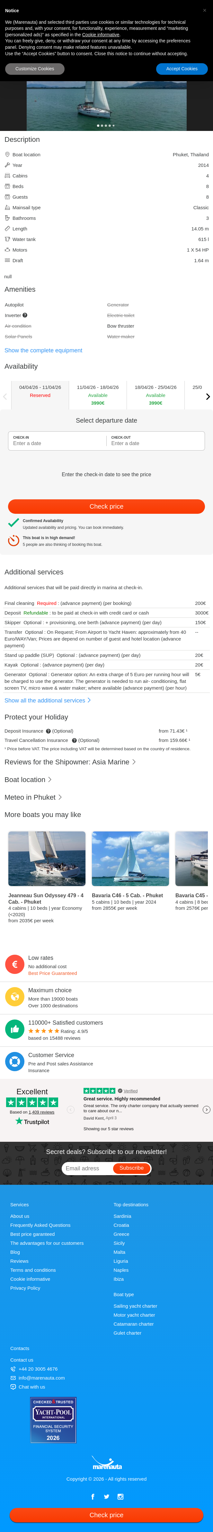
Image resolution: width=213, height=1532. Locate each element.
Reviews (19, 1261)
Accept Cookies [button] (182, 68)
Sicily (119, 1243)
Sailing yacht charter (135, 1306)
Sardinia (122, 1216)
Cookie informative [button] (101, 34)
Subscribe (132, 1168)
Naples (121, 1270)
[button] (205, 10)
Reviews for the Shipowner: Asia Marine (70, 762)
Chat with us (27, 1387)
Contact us (21, 1360)
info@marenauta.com (37, 1378)
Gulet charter (128, 1333)
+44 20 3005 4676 (34, 1369)
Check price (107, 506)
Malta (120, 1252)
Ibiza (119, 1279)
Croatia (121, 1225)
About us (19, 1216)
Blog (15, 1252)
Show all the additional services (48, 700)
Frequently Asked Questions (40, 1225)
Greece (121, 1234)
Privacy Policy (25, 1288)
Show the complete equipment (43, 350)
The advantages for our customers (47, 1243)
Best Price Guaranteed (52, 973)
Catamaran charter (134, 1324)
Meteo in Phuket (33, 797)
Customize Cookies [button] (34, 68)
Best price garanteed (32, 1234)
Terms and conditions (33, 1270)
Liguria (121, 1261)
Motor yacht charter (134, 1315)
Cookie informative (30, 1279)
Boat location (28, 780)
